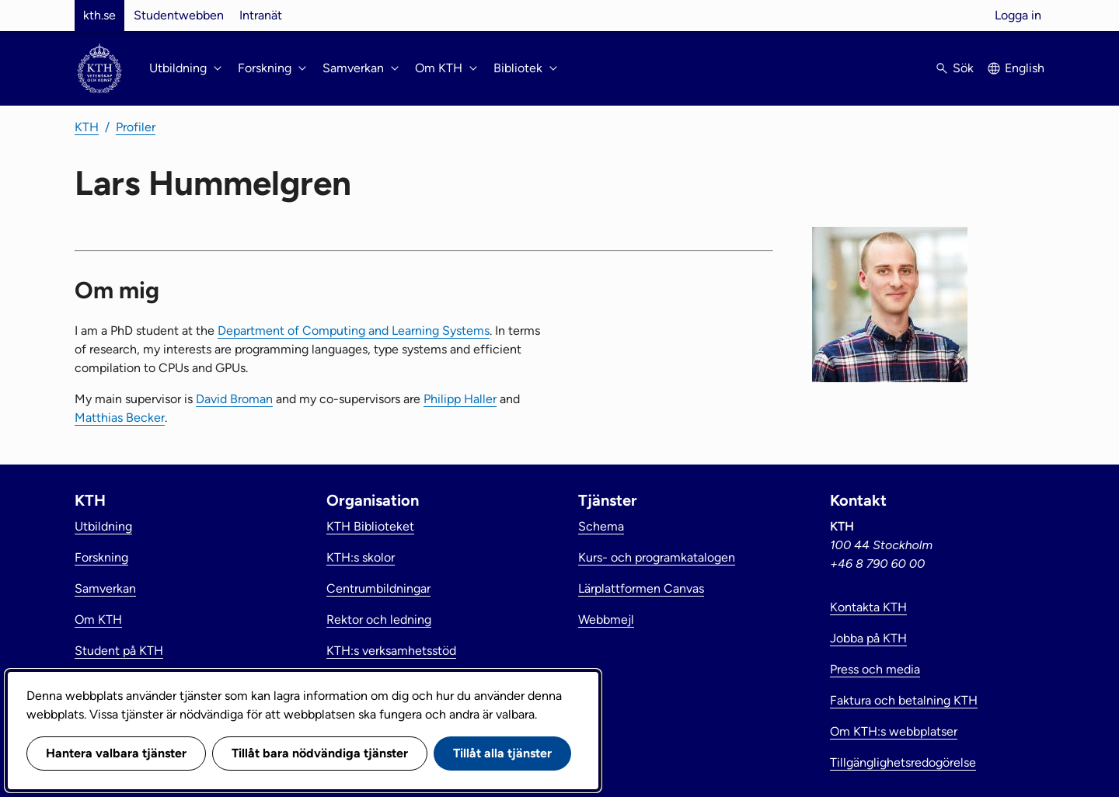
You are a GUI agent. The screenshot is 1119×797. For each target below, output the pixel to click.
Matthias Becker (120, 417)
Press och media (875, 669)
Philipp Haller (460, 399)
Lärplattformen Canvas (641, 588)
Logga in (1018, 15)
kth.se (99, 15)
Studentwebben (179, 15)
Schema (601, 526)
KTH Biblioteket (370, 526)
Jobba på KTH (868, 638)
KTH (87, 127)
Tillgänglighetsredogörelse (903, 762)
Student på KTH (119, 650)
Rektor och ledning (378, 619)
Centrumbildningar (378, 588)
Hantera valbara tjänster (116, 753)
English (1024, 68)
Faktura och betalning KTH (904, 700)
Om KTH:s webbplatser (893, 731)
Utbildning (103, 526)
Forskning (101, 557)
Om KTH (98, 619)
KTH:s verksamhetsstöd (391, 650)
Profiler (135, 127)
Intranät (260, 15)
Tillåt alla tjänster (502, 753)
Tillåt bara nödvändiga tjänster (320, 753)
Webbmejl (606, 619)
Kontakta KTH (868, 607)
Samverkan (105, 588)
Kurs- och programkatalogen (656, 557)
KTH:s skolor (360, 557)
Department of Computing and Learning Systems (354, 330)
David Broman (234, 399)
